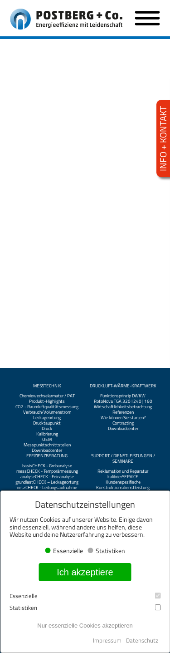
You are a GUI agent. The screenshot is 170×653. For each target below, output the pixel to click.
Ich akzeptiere (85, 572)
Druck (47, 428)
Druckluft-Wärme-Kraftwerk (123, 386)
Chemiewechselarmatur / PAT (47, 396)
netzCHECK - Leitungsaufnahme (47, 487)
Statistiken (85, 607)
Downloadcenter (47, 450)
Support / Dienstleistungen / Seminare (123, 458)
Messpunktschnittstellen (47, 445)
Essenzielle (85, 596)
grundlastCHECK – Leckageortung (46, 482)
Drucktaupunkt (47, 423)
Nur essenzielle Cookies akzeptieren (84, 625)
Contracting (123, 423)
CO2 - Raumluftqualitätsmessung (46, 407)
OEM (47, 439)
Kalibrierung (47, 434)
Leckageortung (47, 417)
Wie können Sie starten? (123, 417)
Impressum (107, 640)
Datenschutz (142, 640)
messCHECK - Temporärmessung (47, 471)
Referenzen (123, 412)
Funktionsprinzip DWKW (123, 396)
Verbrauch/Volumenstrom (47, 412)
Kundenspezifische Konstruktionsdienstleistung (123, 485)
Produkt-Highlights (47, 401)
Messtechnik (47, 386)
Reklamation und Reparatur (122, 471)
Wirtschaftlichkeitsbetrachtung (123, 407)
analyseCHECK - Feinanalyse (47, 477)
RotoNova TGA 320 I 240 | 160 (123, 401)
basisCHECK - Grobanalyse (47, 466)
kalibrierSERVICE (122, 477)
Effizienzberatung (47, 456)
